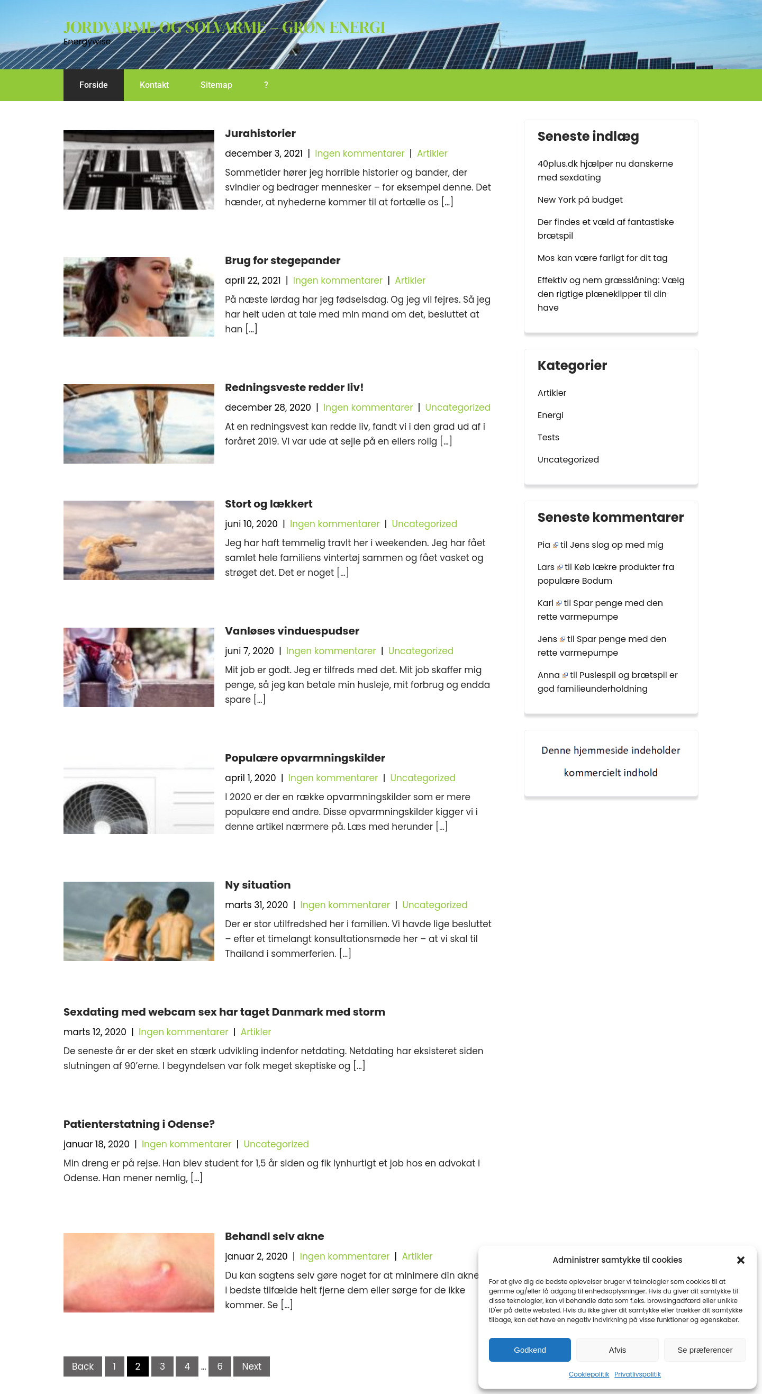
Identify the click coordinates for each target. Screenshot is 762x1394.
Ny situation (258, 884)
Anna (553, 675)
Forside (93, 85)
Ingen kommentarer (360, 153)
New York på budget (580, 200)
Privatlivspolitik (637, 1374)
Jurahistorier (260, 133)
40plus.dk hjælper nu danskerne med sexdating (605, 171)
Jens (551, 639)
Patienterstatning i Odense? (139, 1124)
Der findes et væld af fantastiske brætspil (606, 229)
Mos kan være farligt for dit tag (603, 258)
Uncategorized (458, 407)
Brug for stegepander (282, 260)
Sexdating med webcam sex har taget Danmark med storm (224, 1011)
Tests (548, 437)
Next (251, 1366)
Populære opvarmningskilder (305, 757)
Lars (550, 567)
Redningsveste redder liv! (294, 387)
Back (83, 1366)
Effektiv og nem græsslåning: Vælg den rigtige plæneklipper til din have (611, 294)
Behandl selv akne (274, 1236)
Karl (549, 603)
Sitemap (216, 85)
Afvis (618, 1349)
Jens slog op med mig (617, 545)
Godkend (530, 1349)
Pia (548, 545)
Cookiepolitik (589, 1374)
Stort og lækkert (269, 503)
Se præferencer (704, 1349)
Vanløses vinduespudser (292, 630)
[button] (741, 1260)
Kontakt (154, 85)
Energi (551, 415)
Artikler (432, 153)
